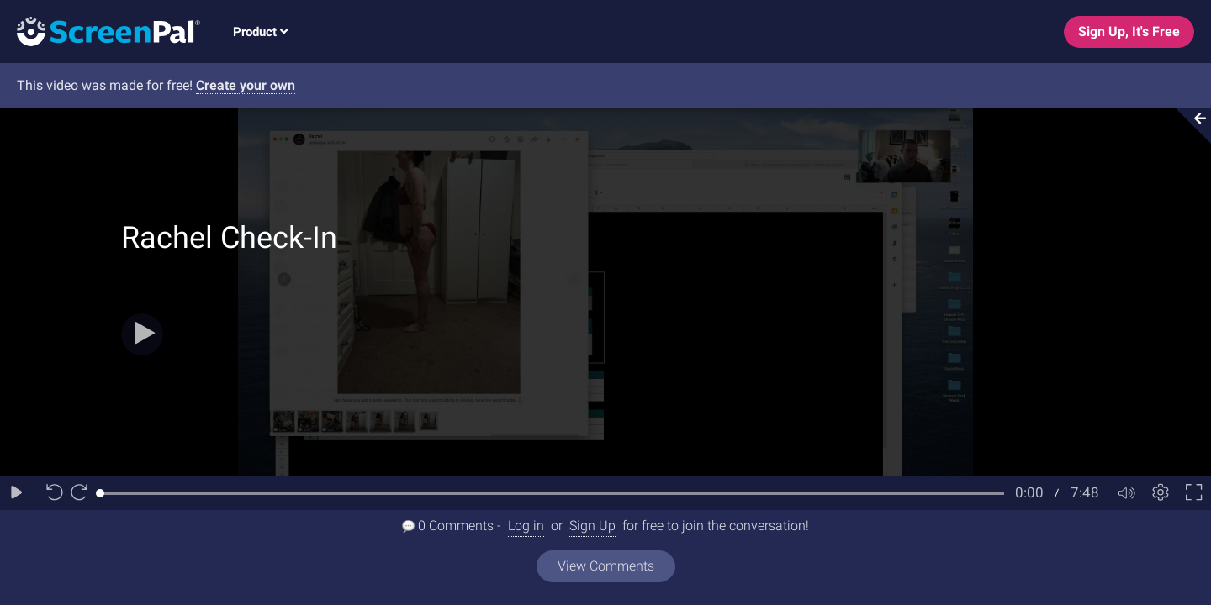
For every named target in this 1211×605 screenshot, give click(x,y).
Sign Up (592, 526)
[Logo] (100, 31)
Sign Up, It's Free (1129, 31)
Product (260, 31)
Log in (526, 526)
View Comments (606, 566)
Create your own (245, 85)
